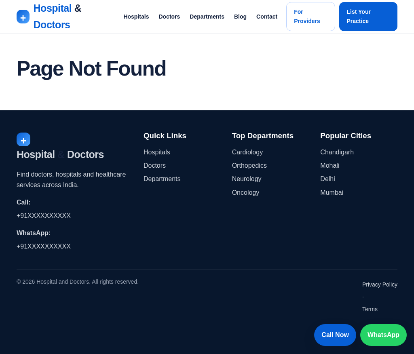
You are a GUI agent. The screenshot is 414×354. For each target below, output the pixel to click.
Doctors (169, 16)
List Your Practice (359, 16)
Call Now (335, 334)
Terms (370, 309)
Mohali (329, 165)
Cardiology (247, 152)
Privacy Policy (379, 284)
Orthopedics (249, 165)
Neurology (247, 178)
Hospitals (136, 16)
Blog (240, 16)
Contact (266, 16)
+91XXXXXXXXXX (44, 215)
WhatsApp (383, 334)
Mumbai (331, 192)
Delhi (327, 178)
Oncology (246, 192)
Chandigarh (337, 152)
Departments (207, 16)
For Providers (307, 16)
